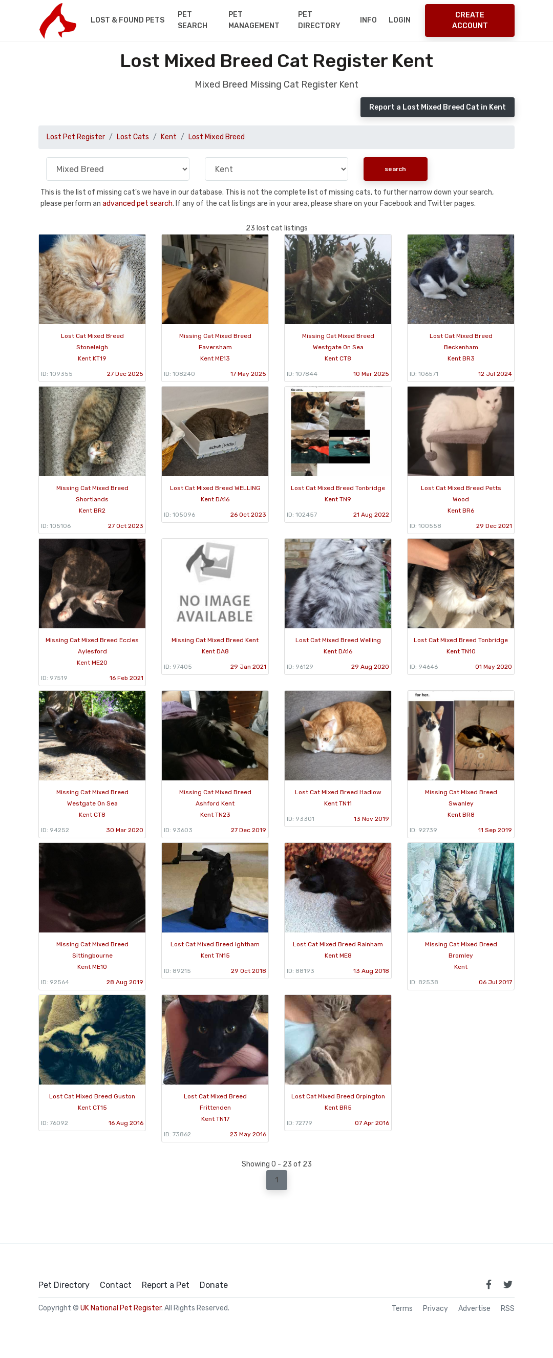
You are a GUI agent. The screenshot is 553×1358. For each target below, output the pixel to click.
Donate (214, 1285)
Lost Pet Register (76, 137)
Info (368, 20)
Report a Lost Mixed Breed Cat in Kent (437, 107)
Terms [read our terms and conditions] (402, 1309)
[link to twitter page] (508, 1284)
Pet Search (192, 20)
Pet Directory (319, 20)
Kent (169, 137)
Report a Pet (165, 1285)
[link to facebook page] (488, 1284)
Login (400, 20)
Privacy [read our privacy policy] (435, 1309)
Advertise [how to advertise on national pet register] (474, 1309)
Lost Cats (133, 137)
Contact (116, 1285)
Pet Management (254, 20)
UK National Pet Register (120, 1308)
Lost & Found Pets (127, 20)
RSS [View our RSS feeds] (508, 1309)
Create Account (470, 20)
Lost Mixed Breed (216, 137)
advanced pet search (137, 203)
